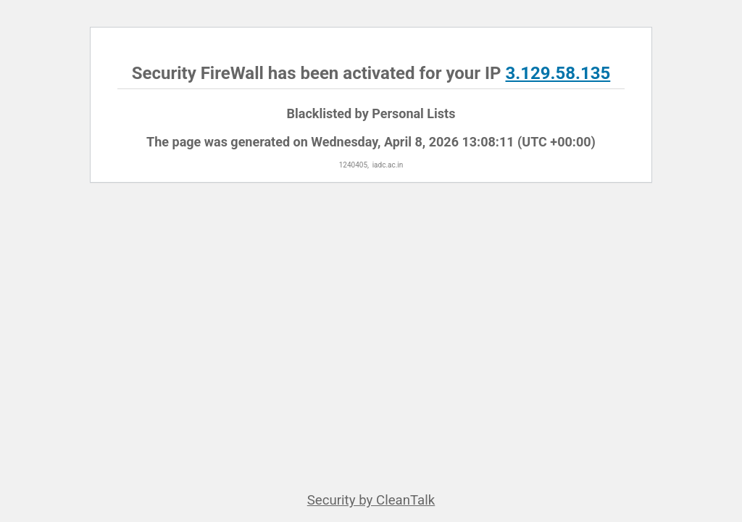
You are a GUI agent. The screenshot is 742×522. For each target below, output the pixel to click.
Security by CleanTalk (371, 500)
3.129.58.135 (557, 73)
